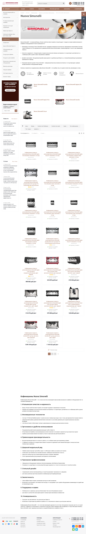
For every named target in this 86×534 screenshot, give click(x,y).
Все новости (14, 118)
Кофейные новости (57, 519)
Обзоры (55, 525)
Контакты (23, 526)
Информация (57, 517)
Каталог (7, 8)
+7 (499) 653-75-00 (78, 4)
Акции (23, 8)
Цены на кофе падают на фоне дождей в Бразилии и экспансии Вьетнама (9, 134)
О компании (78, 8)
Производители (54, 8)
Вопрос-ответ (56, 523)
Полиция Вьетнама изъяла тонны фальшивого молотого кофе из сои (9, 125)
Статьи (54, 521)
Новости (23, 521)
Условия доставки (41, 523)
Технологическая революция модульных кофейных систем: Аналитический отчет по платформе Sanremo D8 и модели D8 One (10, 168)
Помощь (39, 517)
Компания (24, 517)
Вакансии (23, 523)
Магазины (67, 8)
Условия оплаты (40, 521)
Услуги (32, 8)
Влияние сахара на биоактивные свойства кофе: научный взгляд (8, 143)
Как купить (41, 8)
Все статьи (14, 161)
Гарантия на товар (41, 525)
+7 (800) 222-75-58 (78, 2)
